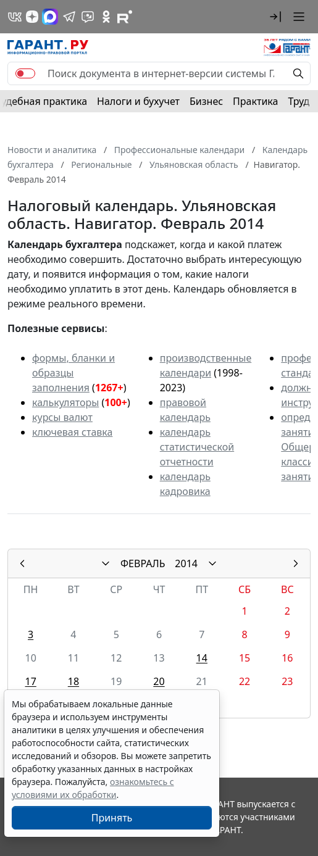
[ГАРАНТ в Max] (50, 17)
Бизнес (206, 101)
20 (158, 681)
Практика (255, 101)
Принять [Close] (112, 818)
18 (73, 681)
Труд (298, 101)
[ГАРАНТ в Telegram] (69, 16)
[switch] (25, 73)
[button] (275, 16)
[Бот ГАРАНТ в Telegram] (87, 16)
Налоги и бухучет (138, 101)
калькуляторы (65, 402)
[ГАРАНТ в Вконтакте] (14, 16)
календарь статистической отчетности (197, 446)
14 (201, 658)
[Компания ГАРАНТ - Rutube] (124, 16)
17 (30, 681)
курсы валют (62, 417)
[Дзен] (32, 16)
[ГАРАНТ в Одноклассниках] (106, 16)
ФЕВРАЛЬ (142, 563)
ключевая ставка (72, 432)
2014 (186, 563)
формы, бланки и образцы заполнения (73, 372)
